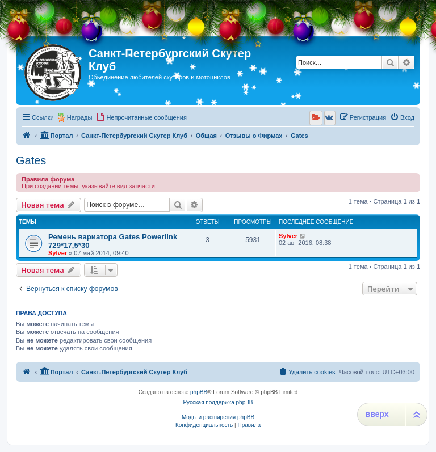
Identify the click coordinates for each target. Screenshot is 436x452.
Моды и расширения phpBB (218, 417)
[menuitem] (141, 117)
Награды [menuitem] (80, 117)
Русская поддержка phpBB (218, 402)
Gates (31, 160)
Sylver (57, 253)
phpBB (198, 392)
